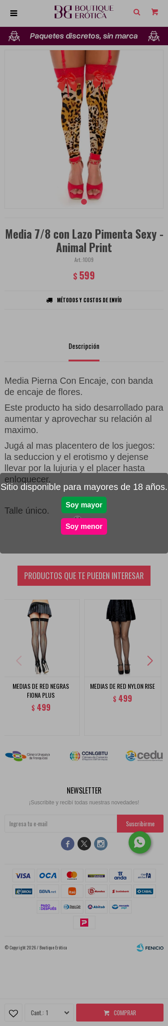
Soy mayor (84, 505)
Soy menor (84, 526)
